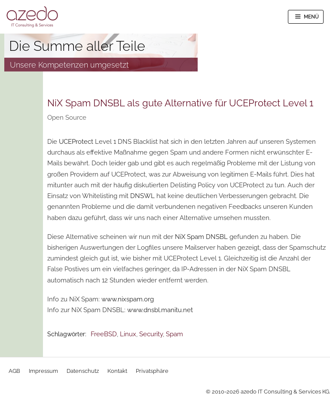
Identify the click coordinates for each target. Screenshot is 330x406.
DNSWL (142, 196)
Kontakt (117, 371)
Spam (174, 334)
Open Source (66, 117)
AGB (14, 371)
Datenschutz (83, 371)
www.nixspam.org (127, 299)
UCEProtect (76, 142)
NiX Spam (189, 237)
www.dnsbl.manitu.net (160, 310)
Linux (128, 334)
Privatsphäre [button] (152, 371)
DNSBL (217, 237)
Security (151, 334)
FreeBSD (104, 334)
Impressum (43, 371)
